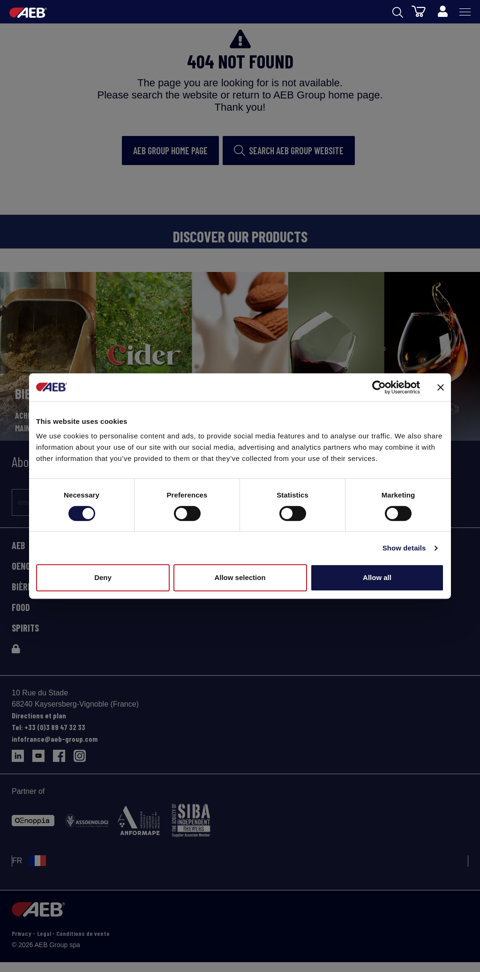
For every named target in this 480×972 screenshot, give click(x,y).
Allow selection (239, 577)
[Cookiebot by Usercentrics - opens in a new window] (379, 387)
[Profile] (442, 11)
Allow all (377, 577)
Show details (404, 548)
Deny (103, 577)
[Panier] (418, 10)
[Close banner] (440, 387)
